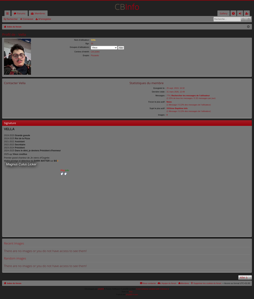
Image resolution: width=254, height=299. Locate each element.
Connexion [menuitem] (241, 14)
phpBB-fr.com (132, 294)
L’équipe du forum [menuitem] (168, 283)
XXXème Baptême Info (177, 108)
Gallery (223, 13)
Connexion (28, 19)
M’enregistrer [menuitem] (247, 14)
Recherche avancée (248, 19)
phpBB (101, 289)
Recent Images (14, 243)
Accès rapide (8, 14)
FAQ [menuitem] (234, 14)
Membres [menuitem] (185, 283)
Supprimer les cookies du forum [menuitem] (207, 283)
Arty (131, 292)
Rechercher (12, 19)
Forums (21, 13)
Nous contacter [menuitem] (149, 283)
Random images (15, 258)
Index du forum (14, 283)
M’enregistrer (45, 19)
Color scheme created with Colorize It (152, 289)
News (169, 102)
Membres (40, 13)
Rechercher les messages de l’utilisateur (190, 95)
